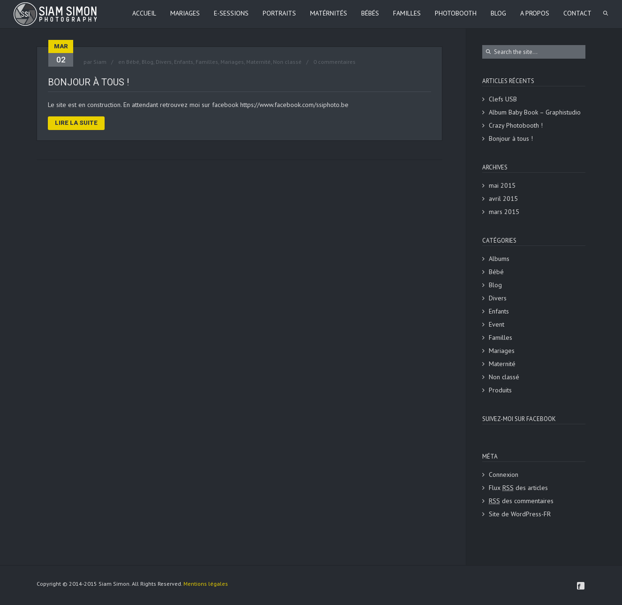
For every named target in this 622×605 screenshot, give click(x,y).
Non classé (287, 61)
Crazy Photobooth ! (516, 125)
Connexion (503, 474)
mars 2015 (504, 211)
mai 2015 (502, 185)
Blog (147, 61)
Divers (164, 61)
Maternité (258, 61)
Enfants (183, 61)
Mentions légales (205, 583)
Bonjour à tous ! (88, 82)
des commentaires (521, 501)
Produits (500, 390)
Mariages (232, 61)
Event (496, 324)
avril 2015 (503, 198)
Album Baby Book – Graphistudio (535, 112)
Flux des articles (518, 487)
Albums (499, 258)
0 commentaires (334, 61)
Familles (207, 61)
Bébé (132, 61)
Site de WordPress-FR (520, 514)
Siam (99, 61)
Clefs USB (503, 99)
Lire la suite (76, 122)
